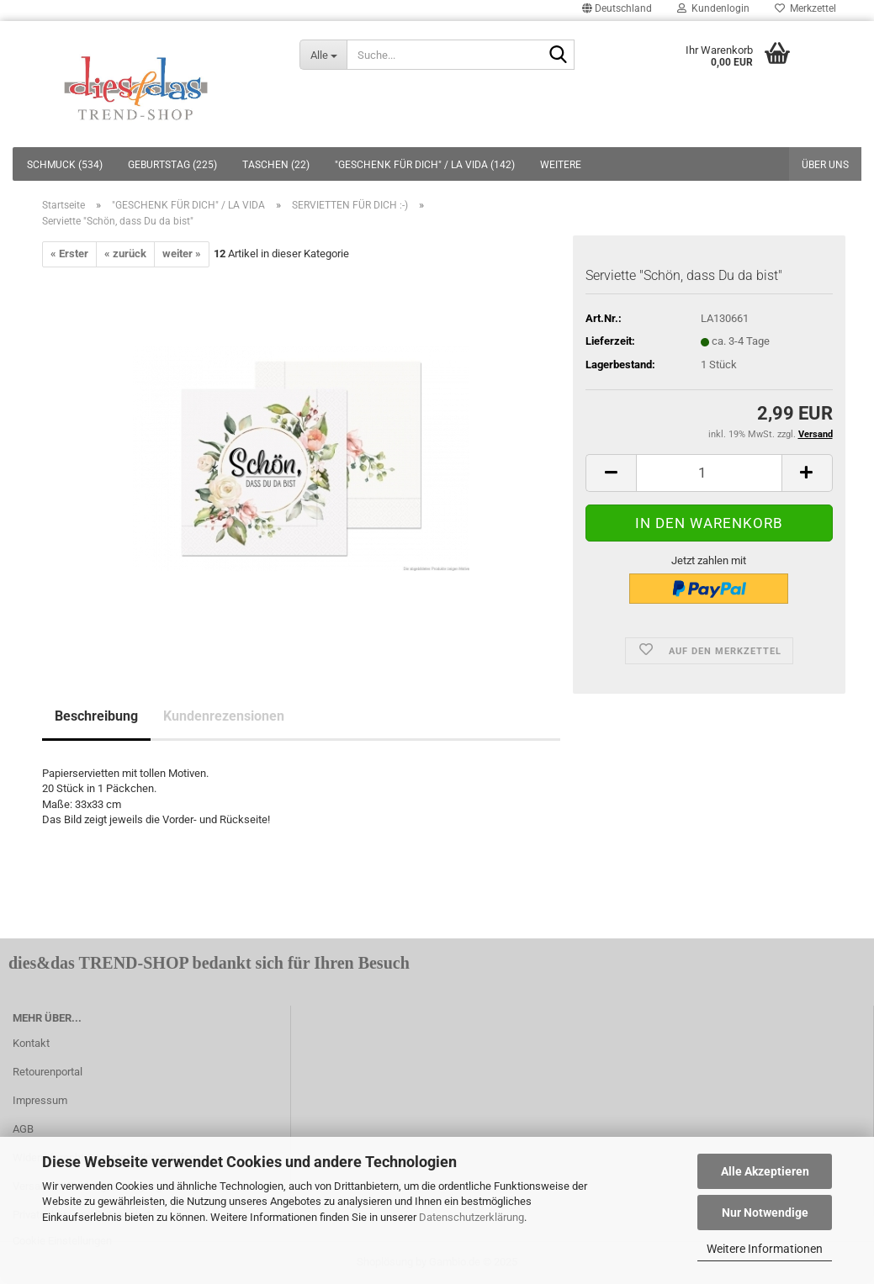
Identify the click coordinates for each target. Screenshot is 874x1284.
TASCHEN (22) (276, 165)
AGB (23, 1129)
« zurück (125, 253)
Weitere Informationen (765, 1248)
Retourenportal (47, 1071)
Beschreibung (96, 716)
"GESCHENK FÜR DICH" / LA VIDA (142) (425, 165)
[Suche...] (323, 55)
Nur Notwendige (765, 1212)
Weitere (560, 165)
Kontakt (31, 1043)
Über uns (825, 165)
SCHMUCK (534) (65, 165)
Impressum (40, 1100)
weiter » (181, 253)
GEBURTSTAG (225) (172, 165)
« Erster (69, 253)
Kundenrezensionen (223, 716)
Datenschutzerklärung (471, 1217)
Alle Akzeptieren (765, 1171)
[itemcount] (708, 473)
